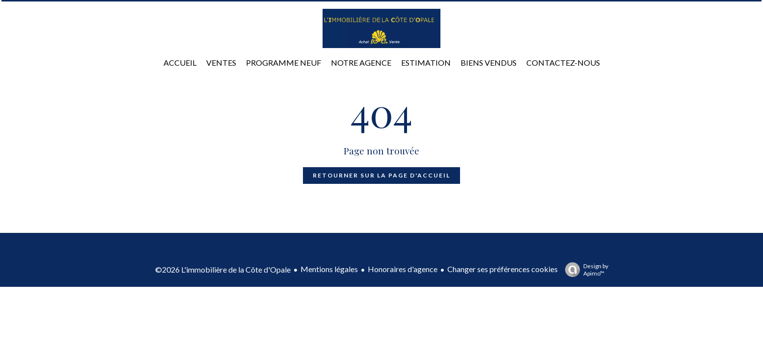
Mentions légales (329, 269)
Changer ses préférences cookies (502, 269)
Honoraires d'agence (402, 269)
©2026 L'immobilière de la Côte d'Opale (223, 269)
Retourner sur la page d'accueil (381, 175)
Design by (584, 269)
